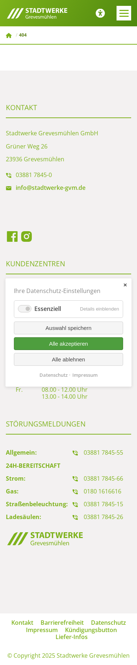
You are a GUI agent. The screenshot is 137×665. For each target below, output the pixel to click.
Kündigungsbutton (91, 630)
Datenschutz (108, 623)
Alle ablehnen (68, 359)
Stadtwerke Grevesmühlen (9, 35)
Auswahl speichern (69, 328)
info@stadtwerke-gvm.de (50, 188)
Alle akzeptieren (68, 344)
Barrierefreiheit (62, 623)
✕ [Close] (125, 285)
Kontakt (22, 623)
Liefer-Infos (72, 637)
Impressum (42, 630)
